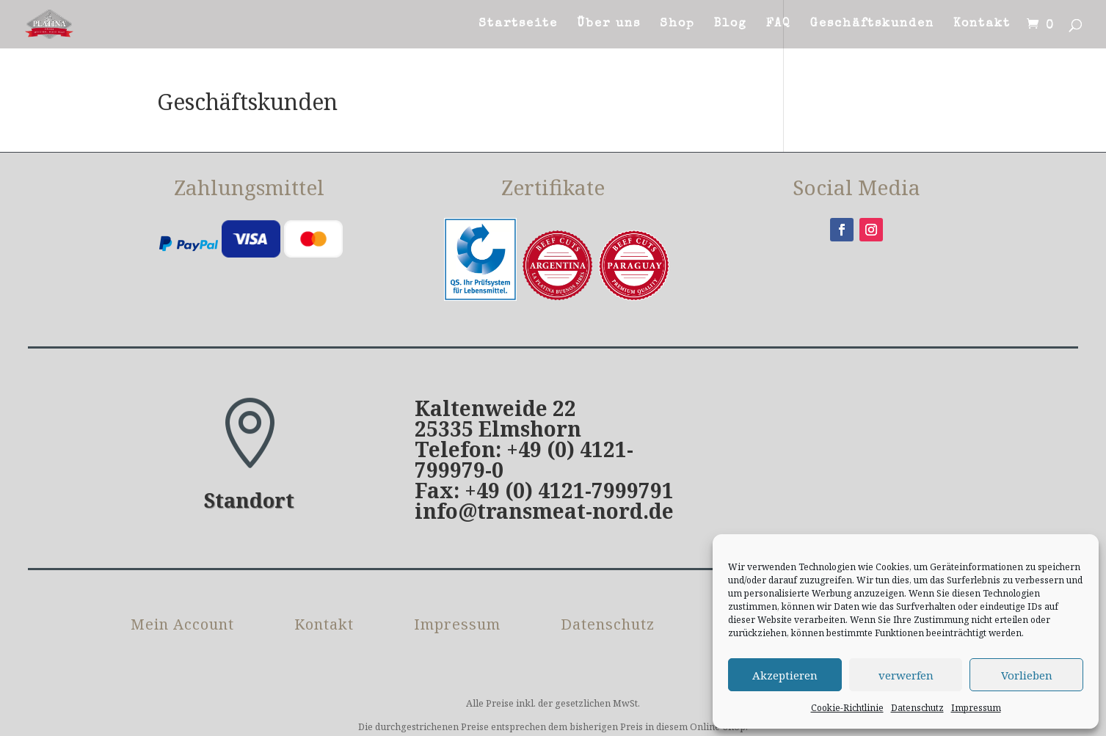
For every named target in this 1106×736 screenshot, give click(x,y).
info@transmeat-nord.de (544, 511)
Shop (677, 24)
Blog (730, 24)
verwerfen (906, 675)
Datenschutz (917, 708)
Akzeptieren (785, 675)
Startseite (518, 24)
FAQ (778, 24)
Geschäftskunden (872, 24)
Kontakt (982, 24)
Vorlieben (1026, 675)
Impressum (976, 708)
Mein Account (182, 626)
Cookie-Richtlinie (847, 708)
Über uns (609, 24)
